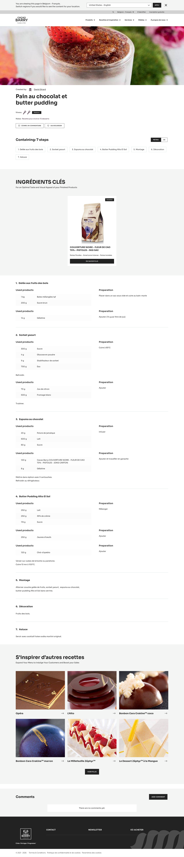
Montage (140, 149)
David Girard (40, 89)
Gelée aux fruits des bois (31, 149)
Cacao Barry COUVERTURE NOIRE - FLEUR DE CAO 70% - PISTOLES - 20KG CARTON (61, 461)
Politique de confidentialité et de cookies (63, 853)
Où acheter (136, 830)
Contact (51, 830)
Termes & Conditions (37, 853)
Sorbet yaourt (58, 149)
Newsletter (95, 830)
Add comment (158, 797)
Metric (156, 140)
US (164, 140)
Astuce (23, 157)
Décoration (158, 149)
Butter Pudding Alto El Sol (114, 149)
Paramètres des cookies (91, 853)
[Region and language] (119, 5)
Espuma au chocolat (83, 149)
